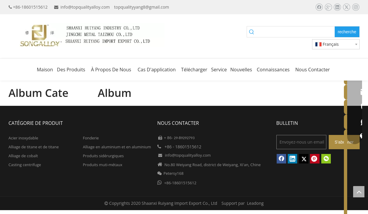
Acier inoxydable (23, 138)
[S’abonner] (344, 142)
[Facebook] (319, 7)
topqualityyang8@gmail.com (141, 7)
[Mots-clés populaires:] (347, 31)
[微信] (326, 158)
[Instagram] (355, 7)
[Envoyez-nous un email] (301, 142)
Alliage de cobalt (23, 155)
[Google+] (328, 7)
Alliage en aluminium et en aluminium (117, 147)
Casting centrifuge (25, 164)
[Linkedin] (337, 7)
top (358, 191)
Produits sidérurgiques (103, 155)
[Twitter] (346, 7)
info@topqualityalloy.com (85, 7)
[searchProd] (295, 31)
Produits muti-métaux (102, 164)
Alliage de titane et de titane (34, 147)
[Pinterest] (315, 158)
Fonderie (91, 138)
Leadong (255, 203)
